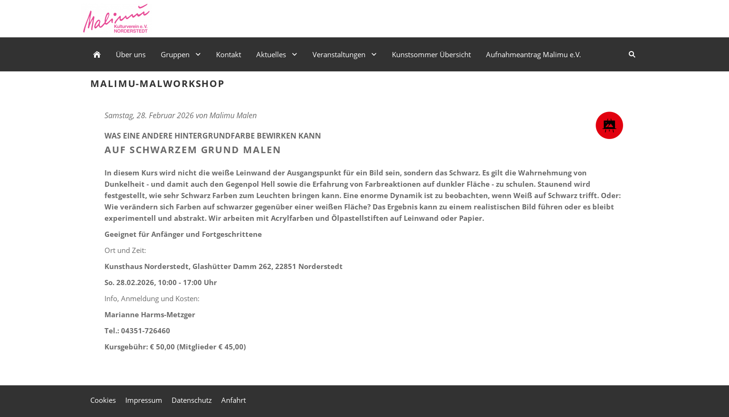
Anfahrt (233, 400)
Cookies (103, 400)
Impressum (143, 400)
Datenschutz (192, 400)
